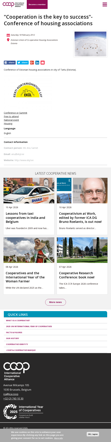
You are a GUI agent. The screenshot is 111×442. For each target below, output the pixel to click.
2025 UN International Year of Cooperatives (29, 326)
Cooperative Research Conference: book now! (76, 275)
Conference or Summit (15, 112)
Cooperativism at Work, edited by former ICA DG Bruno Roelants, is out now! (80, 217)
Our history (12, 338)
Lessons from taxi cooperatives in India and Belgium (25, 217)
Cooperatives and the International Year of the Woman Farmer (25, 277)
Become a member (37, 4)
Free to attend (11, 116)
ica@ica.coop (10, 394)
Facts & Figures (14, 332)
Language (9, 128)
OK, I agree (93, 434)
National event (11, 119)
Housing (8, 123)
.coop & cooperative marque (21, 350)
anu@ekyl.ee (17, 154)
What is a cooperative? (18, 320)
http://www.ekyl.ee (24, 160)
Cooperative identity (17, 344)
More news (55, 302)
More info (58, 438)
